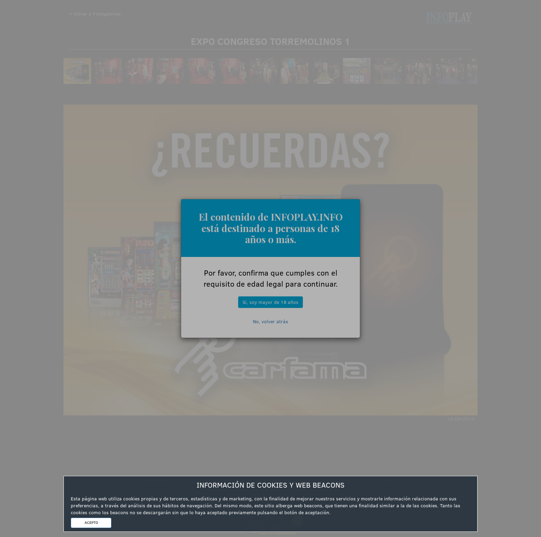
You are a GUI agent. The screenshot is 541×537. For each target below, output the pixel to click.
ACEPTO (91, 522)
